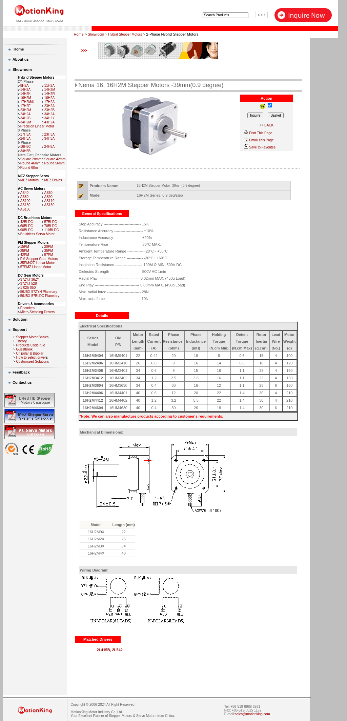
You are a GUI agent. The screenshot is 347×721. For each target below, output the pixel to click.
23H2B (49, 110)
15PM (24, 246)
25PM (24, 251)
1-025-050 (28, 287)
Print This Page (260, 133)
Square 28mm (31, 159)
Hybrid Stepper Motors (125, 34)
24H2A (25, 114)
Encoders (27, 308)
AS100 (25, 201)
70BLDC (50, 226)
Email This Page (261, 140)
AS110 (49, 201)
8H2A (24, 85)
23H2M (25, 110)
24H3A (25, 138)
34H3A (49, 138)
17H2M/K (27, 102)
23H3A (49, 134)
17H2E (25, 106)
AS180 (25, 209)
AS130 (25, 205)
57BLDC (50, 222)
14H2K (25, 94)
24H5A (49, 146)
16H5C (25, 146)
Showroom (96, 34)
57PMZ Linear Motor (35, 267)
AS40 (24, 193)
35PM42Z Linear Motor (37, 263)
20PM (48, 246)
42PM (24, 255)
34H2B (25, 118)
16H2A (49, 98)
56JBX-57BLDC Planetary (40, 296)
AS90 (48, 197)
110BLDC (51, 230)
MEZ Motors (29, 180)
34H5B (25, 151)
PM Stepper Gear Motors (39, 259)
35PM (48, 251)
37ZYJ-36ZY (29, 279)
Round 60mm (30, 167)
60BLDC (26, 226)
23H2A (49, 106)
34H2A (49, 114)
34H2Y (49, 118)
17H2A (49, 102)
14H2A (25, 90)
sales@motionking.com (252, 714)
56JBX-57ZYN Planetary (38, 292)
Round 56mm (54, 163)
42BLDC (26, 222)
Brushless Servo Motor (37, 234)
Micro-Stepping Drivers (37, 312)
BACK (268, 125)
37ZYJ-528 (28, 283)
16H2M (25, 98)
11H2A (49, 85)
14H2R (49, 94)
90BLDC (26, 230)
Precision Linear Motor (37, 126)
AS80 (24, 197)
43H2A (49, 122)
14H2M (49, 90)
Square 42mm (54, 159)
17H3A (25, 134)
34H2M (25, 122)
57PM (48, 255)
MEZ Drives (53, 180)
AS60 (48, 193)
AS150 (49, 205)
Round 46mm (30, 163)
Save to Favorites (262, 147)
